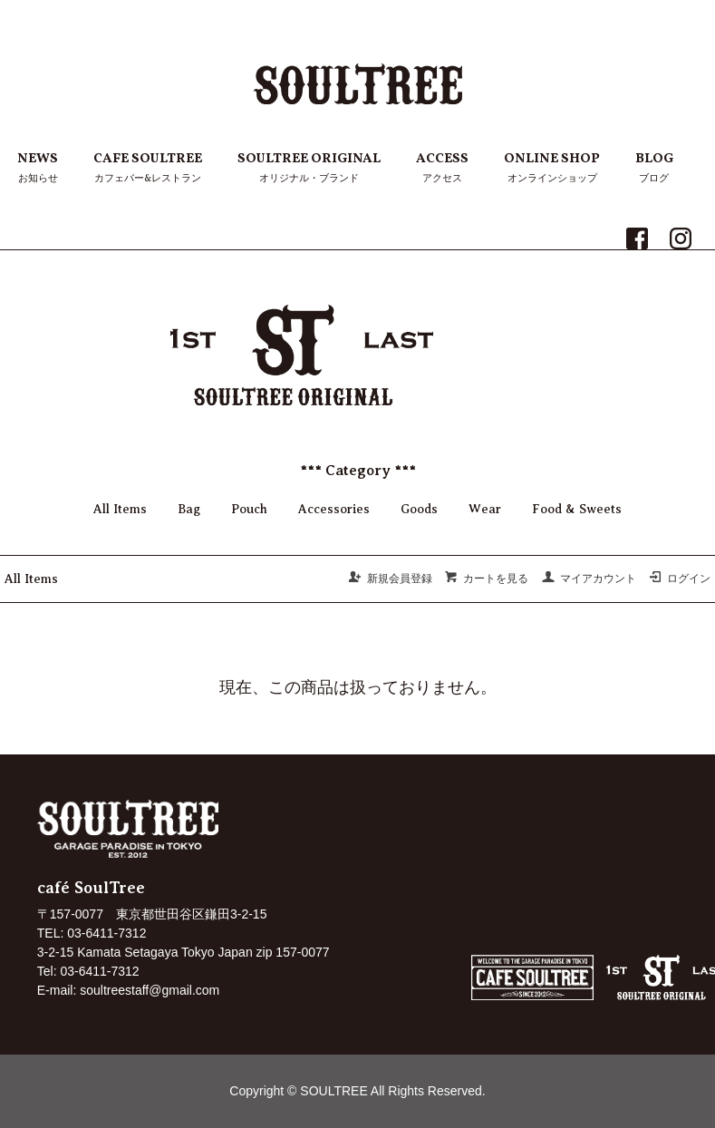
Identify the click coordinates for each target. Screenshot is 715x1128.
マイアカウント (588, 578)
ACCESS (442, 169)
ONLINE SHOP (552, 169)
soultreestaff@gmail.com (149, 990)
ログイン (679, 578)
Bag (189, 509)
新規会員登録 (390, 578)
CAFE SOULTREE (147, 169)
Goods (419, 509)
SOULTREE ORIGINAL (309, 169)
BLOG (654, 169)
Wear (485, 509)
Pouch (249, 509)
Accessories (334, 509)
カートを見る (486, 578)
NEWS (37, 169)
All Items (120, 509)
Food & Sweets (577, 509)
